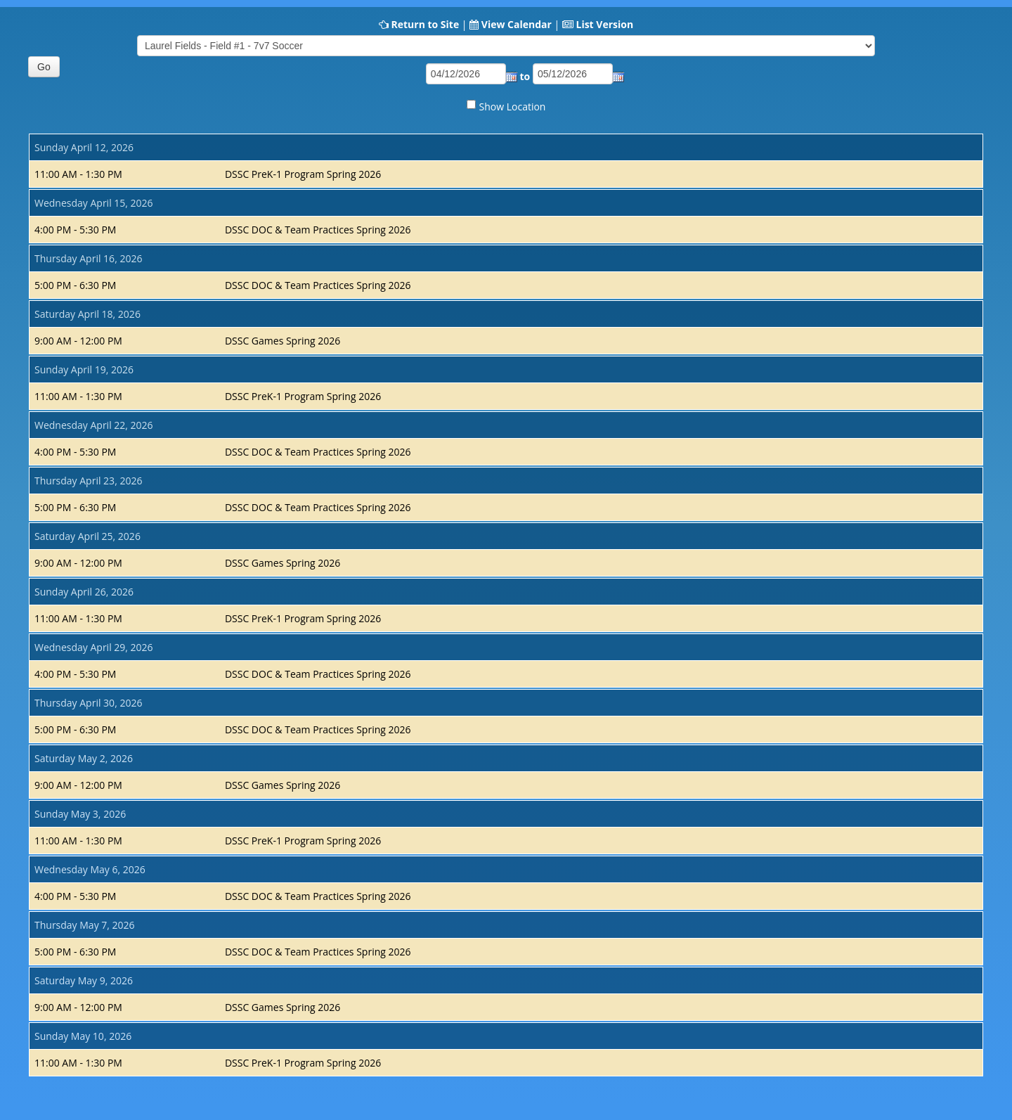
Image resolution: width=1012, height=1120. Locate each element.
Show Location (512, 106)
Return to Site (425, 24)
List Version (604, 24)
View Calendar (516, 24)
